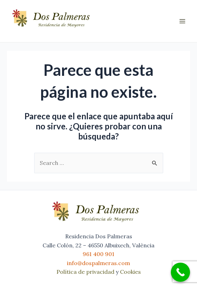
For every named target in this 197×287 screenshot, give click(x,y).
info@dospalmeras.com (98, 263)
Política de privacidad (85, 271)
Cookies (130, 271)
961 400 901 (98, 253)
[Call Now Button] (180, 272)
